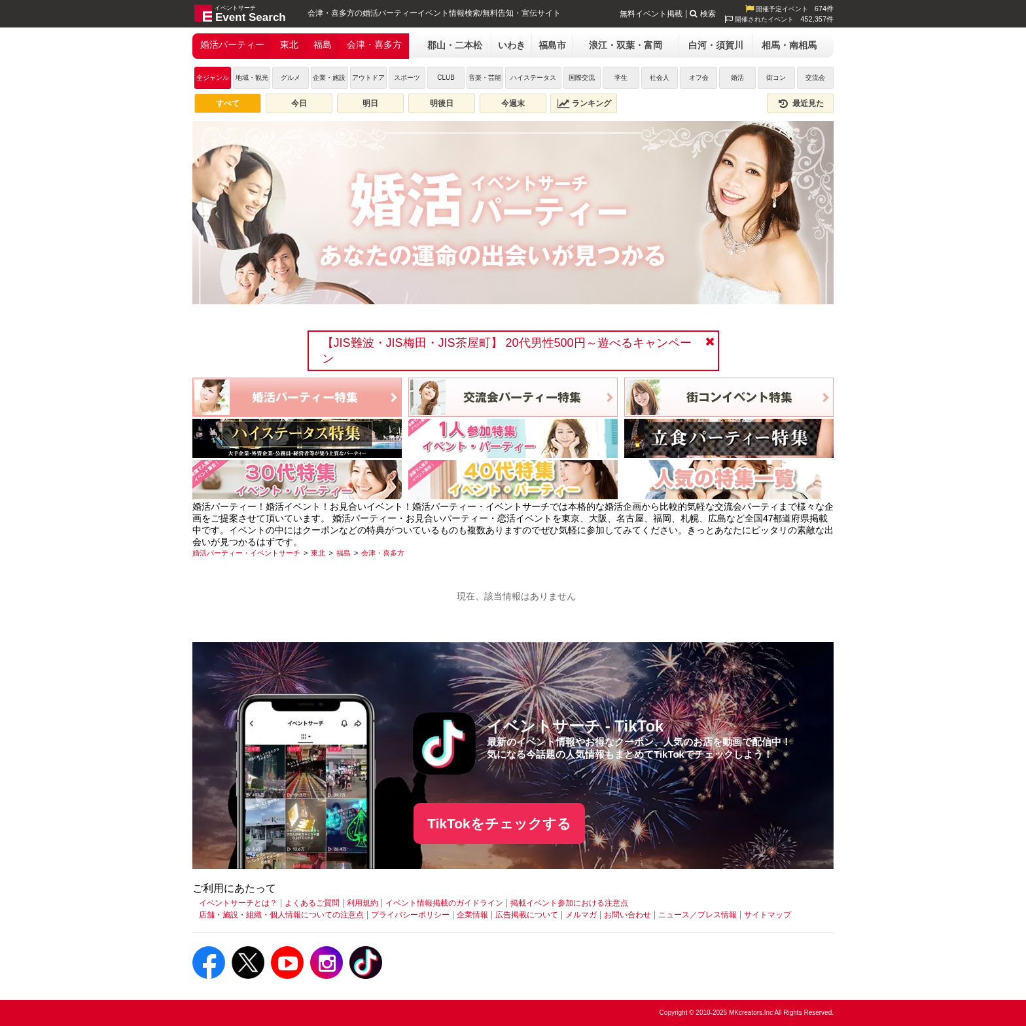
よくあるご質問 (312, 903)
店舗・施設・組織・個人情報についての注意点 (281, 914)
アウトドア (368, 77)
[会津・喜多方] (382, 553)
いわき (511, 45)
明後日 (441, 103)
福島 (322, 44)
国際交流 (582, 77)
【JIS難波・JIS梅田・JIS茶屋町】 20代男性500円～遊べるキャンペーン (507, 350)
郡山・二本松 (454, 45)
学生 (621, 77)
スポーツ (407, 77)
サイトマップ (767, 914)
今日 (299, 103)
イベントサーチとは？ (238, 903)
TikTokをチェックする (499, 823)
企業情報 (472, 914)
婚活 (737, 77)
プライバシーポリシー (410, 914)
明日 (370, 103)
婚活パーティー (232, 44)
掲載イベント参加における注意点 (569, 903)
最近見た (800, 103)
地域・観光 (252, 77)
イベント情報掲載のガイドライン (444, 903)
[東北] (318, 553)
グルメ (290, 77)
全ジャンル (212, 77)
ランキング (584, 103)
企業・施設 (329, 77)
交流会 (815, 77)
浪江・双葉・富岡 (625, 45)
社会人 (659, 77)
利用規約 (362, 903)
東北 (289, 44)
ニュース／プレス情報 (697, 914)
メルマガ (581, 914)
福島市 (552, 45)
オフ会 (699, 77)
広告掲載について (526, 914)
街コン (776, 77)
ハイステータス (533, 77)
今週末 (513, 103)
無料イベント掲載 (651, 13)
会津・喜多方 (374, 44)
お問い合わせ (627, 914)
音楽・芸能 (485, 77)
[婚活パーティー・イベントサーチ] (246, 553)
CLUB (446, 77)
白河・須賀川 (715, 45)
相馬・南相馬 (789, 45)
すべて (227, 103)
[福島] (343, 553)
